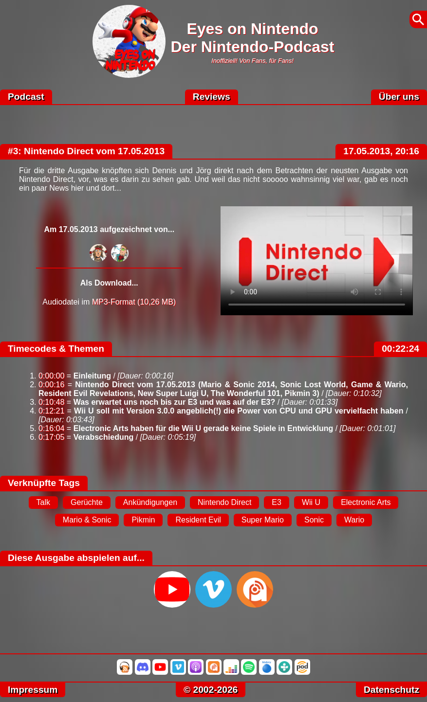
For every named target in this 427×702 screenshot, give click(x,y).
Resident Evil (198, 520)
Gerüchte (87, 502)
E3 (276, 502)
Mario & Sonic (87, 520)
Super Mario (262, 520)
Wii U (311, 502)
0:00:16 (51, 384)
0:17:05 (51, 437)
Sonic (314, 520)
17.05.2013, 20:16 (381, 151)
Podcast (26, 96)
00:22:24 (400, 348)
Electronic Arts (365, 502)
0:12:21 (51, 411)
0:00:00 (51, 376)
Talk (43, 502)
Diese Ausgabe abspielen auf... (76, 558)
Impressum (32, 689)
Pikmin (143, 520)
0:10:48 (51, 402)
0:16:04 (51, 428)
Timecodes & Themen (56, 348)
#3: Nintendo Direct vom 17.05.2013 (86, 151)
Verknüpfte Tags (44, 483)
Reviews (211, 96)
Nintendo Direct (224, 502)
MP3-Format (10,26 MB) (134, 302)
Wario (354, 520)
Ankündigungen (150, 502)
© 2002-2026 (211, 689)
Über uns (399, 96)
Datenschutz (391, 689)
